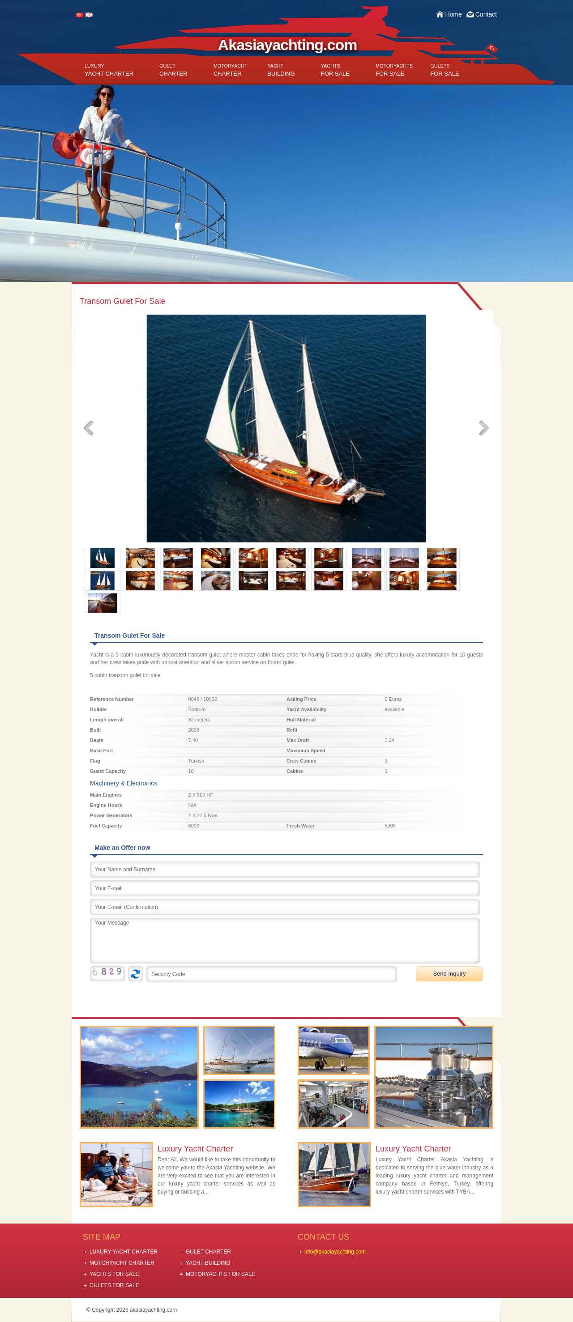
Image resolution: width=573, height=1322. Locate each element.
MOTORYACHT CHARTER (122, 1263)
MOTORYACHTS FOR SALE (220, 1274)
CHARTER (173, 70)
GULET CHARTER (208, 1252)
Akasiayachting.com (287, 44)
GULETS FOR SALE (114, 1285)
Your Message (285, 941)
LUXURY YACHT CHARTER (124, 1252)
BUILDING (281, 70)
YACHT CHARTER (109, 70)
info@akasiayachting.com (335, 1252)
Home (453, 14)
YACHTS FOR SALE (114, 1274)
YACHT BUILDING (208, 1263)
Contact (486, 14)
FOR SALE (335, 70)
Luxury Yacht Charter (195, 1148)
